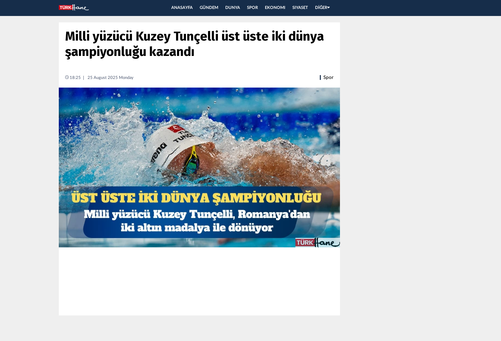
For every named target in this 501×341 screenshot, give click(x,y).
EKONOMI (275, 8)
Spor (328, 77)
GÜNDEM (209, 8)
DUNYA (232, 8)
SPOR (252, 8)
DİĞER (322, 8)
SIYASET (300, 8)
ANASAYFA (182, 8)
